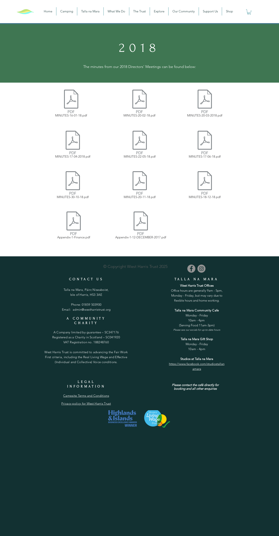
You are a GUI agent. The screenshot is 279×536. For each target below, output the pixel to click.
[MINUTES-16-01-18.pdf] (71, 104)
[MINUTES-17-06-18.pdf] (205, 145)
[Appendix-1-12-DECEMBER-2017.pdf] (140, 226)
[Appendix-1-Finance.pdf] (73, 226)
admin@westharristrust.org (92, 309)
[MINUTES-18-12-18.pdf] (205, 185)
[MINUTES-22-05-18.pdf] (140, 145)
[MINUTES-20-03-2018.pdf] (204, 104)
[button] (249, 11)
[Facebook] (191, 269)
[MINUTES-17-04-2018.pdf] (72, 145)
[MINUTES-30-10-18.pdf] (73, 185)
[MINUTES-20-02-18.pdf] (139, 104)
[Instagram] (201, 269)
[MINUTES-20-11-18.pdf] (140, 185)
